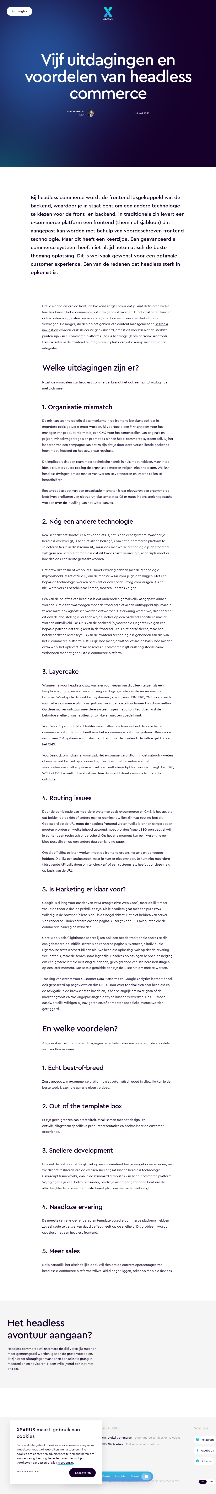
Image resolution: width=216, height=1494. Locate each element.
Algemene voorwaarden (122, 1481)
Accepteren (83, 1473)
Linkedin (206, 1461)
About (134, 1476)
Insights (120, 1476)
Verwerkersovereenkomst (162, 1481)
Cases (106, 1476)
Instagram (207, 1440)
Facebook (207, 1450)
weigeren (65, 1463)
